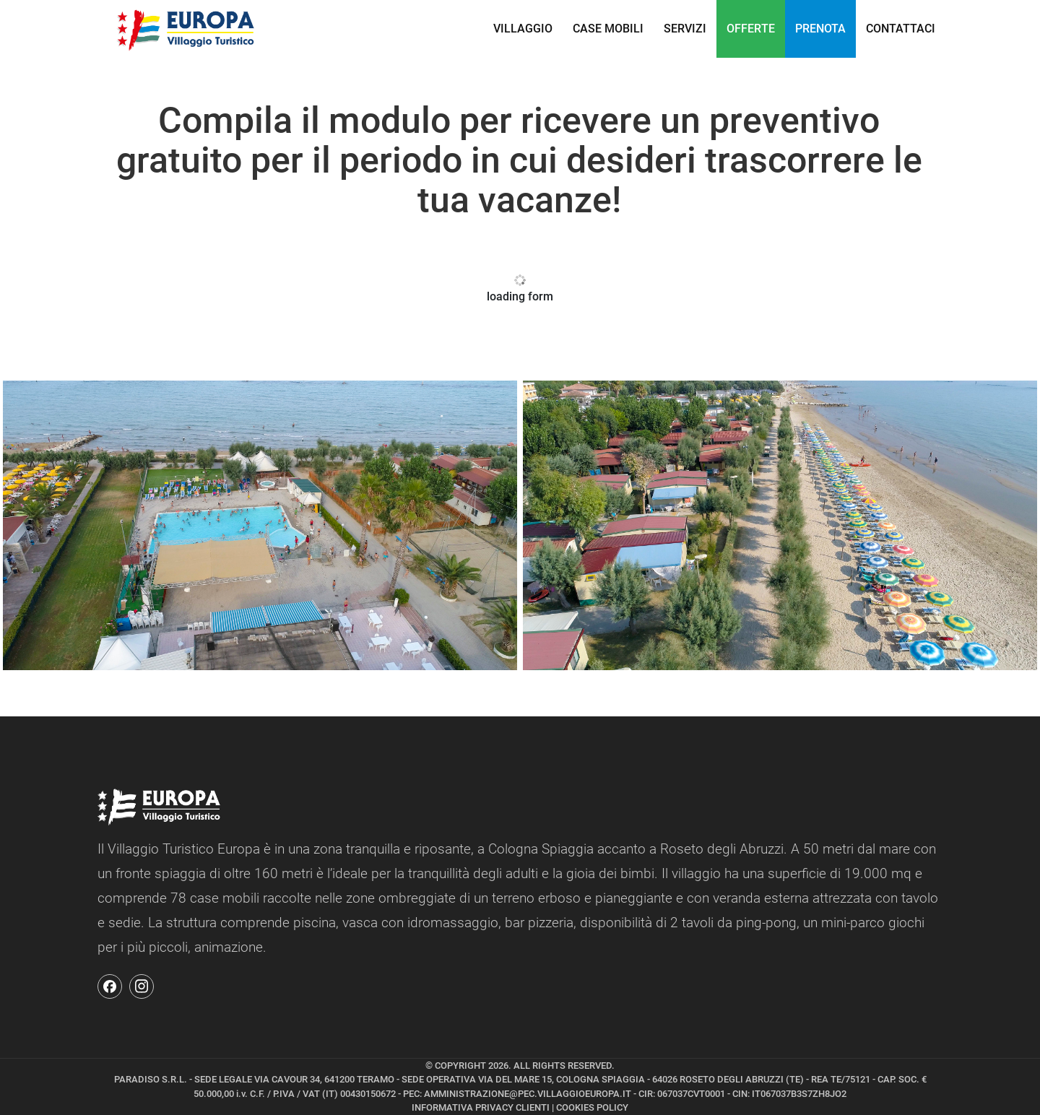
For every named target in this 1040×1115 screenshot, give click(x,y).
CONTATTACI (900, 28)
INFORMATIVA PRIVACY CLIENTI (481, 1107)
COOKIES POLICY (592, 1107)
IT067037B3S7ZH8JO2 (799, 1093)
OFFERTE (751, 28)
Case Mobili (608, 28)
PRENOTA (820, 28)
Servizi (685, 28)
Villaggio (522, 28)
